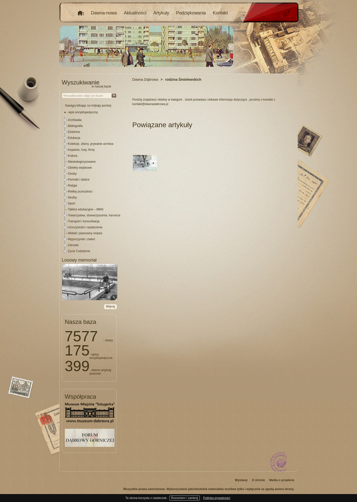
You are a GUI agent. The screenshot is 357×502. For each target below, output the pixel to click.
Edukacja (74, 138)
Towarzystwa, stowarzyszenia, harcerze (94, 215)
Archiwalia (75, 120)
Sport (71, 203)
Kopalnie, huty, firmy (81, 150)
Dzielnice (74, 132)
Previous (62, 46)
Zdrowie (73, 245)
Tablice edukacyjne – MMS (86, 209)
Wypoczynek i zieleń (81, 239)
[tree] (89, 185)
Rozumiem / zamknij (184, 498)
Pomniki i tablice (79, 179)
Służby (72, 197)
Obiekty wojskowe (80, 167)
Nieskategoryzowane (82, 161)
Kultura (73, 155)
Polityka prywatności (216, 498)
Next (231, 46)
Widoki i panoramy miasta (85, 233)
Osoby (72, 173)
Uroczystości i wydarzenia (85, 227)
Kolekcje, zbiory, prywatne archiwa (91, 144)
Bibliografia (75, 126)
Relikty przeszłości (80, 191)
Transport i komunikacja (84, 221)
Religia (72, 185)
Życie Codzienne (79, 251)
